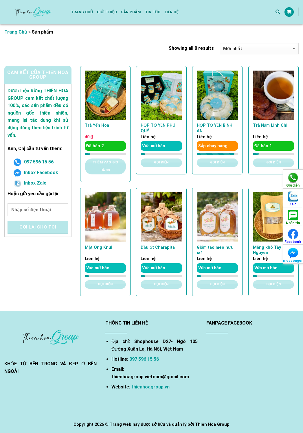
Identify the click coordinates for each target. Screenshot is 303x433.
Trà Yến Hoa (97, 125)
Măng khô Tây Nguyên (267, 250)
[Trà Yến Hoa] (105, 95)
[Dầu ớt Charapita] (161, 217)
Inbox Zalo (30, 183)
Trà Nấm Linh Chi (270, 125)
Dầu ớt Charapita (158, 247)
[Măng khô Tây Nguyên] (273, 217)
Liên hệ (172, 12)
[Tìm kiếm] (278, 11)
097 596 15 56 (34, 162)
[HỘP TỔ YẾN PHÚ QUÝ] (161, 95)
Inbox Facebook (36, 172)
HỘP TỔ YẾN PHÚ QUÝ (158, 128)
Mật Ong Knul (98, 247)
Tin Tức (153, 12)
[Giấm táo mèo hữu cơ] (217, 217)
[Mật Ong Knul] (105, 217)
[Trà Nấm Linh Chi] (273, 95)
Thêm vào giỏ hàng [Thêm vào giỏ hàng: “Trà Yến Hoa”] (105, 166)
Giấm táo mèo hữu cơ (215, 250)
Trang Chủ (15, 32)
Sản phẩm (131, 12)
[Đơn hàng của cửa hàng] (259, 48)
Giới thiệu (107, 12)
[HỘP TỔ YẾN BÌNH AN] (217, 95)
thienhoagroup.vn (150, 387)
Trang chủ (82, 12)
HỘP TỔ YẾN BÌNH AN (214, 128)
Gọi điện (161, 162)
